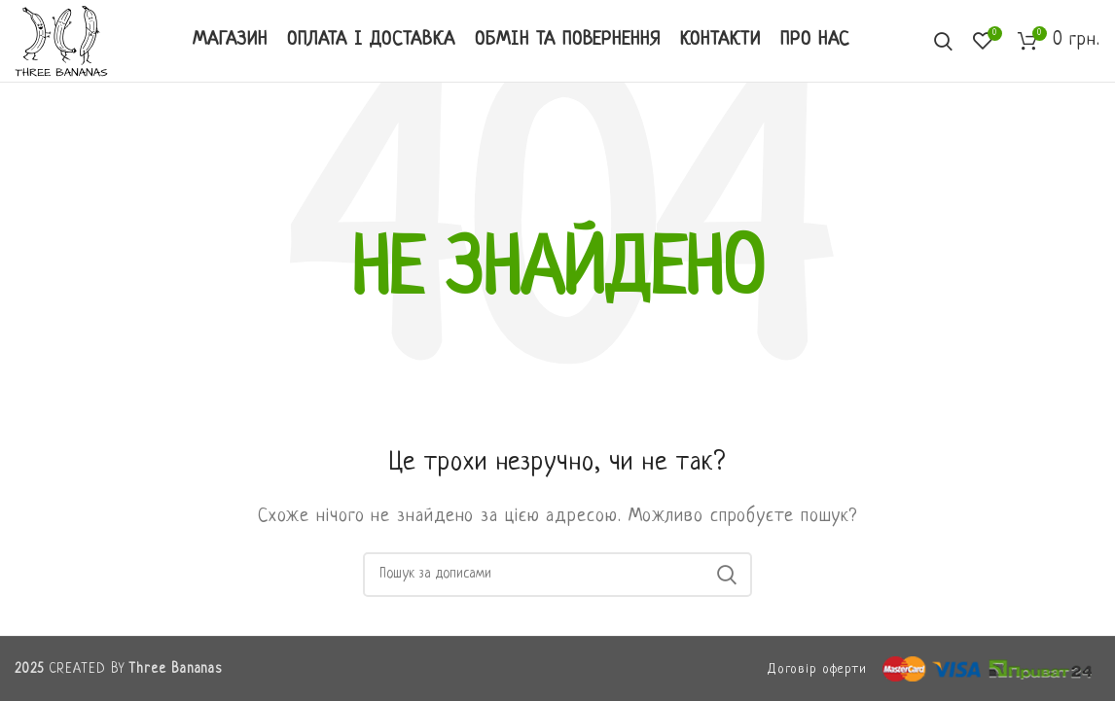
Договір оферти (817, 669)
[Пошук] (557, 574)
